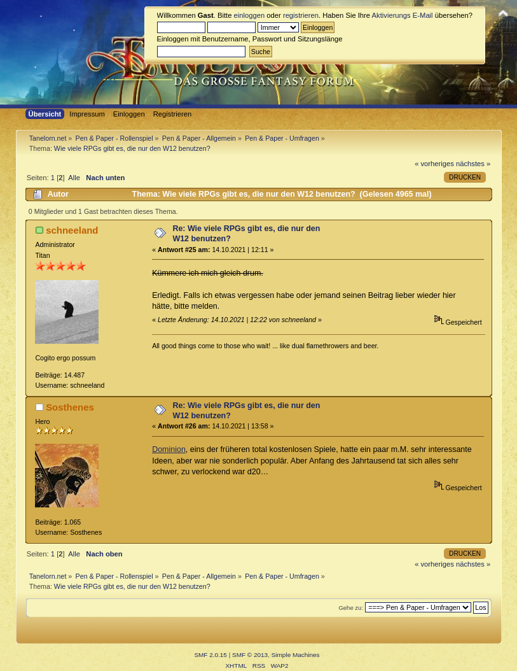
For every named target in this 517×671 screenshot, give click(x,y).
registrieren (301, 15)
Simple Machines (296, 654)
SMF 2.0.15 (210, 654)
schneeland (72, 230)
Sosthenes (70, 407)
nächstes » (473, 163)
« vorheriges (434, 163)
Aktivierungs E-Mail (402, 15)
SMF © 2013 (250, 654)
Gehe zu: (350, 607)
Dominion (169, 449)
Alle (74, 177)
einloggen (249, 15)
